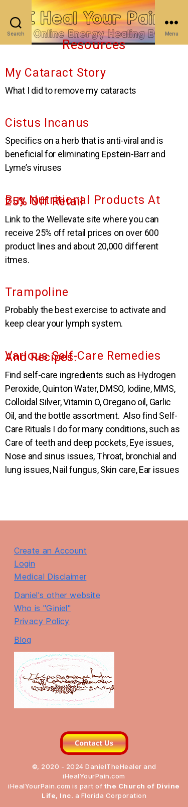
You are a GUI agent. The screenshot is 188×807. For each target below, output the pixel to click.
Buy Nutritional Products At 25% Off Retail (82, 200)
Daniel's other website (57, 595)
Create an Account (50, 551)
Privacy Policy (42, 621)
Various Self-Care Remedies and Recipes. (83, 356)
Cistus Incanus (47, 123)
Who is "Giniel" (42, 608)
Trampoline (37, 292)
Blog (23, 640)
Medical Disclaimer (50, 577)
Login (24, 564)
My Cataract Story (55, 73)
